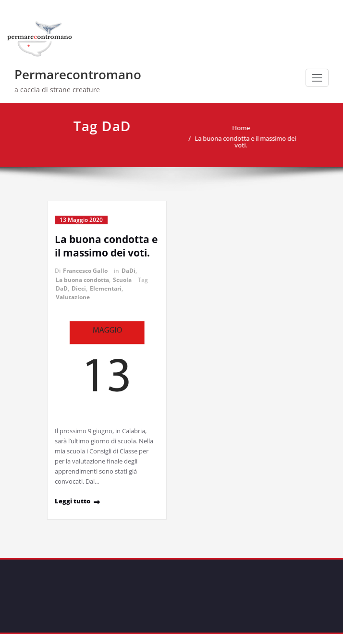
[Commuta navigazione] (317, 78)
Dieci (79, 288)
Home (238, 127)
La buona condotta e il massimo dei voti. (243, 141)
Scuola (122, 280)
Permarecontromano (77, 74)
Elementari (106, 288)
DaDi (128, 271)
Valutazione (73, 297)
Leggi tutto (72, 501)
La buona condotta (82, 280)
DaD (62, 288)
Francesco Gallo (85, 271)
